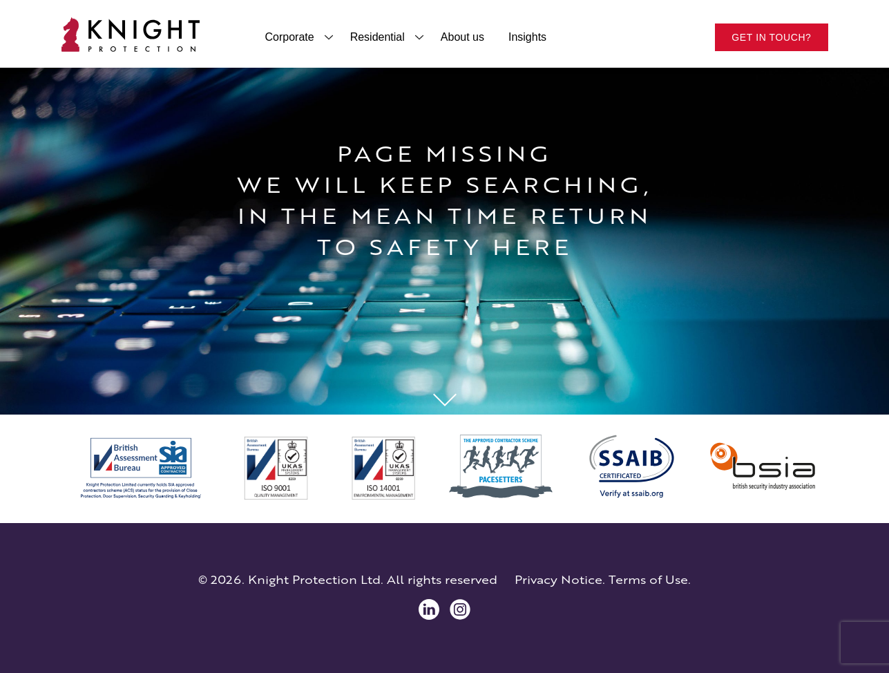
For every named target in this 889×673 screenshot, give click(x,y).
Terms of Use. (650, 579)
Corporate (289, 37)
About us (462, 37)
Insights (527, 37)
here (532, 247)
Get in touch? (771, 37)
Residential (377, 37)
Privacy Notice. (560, 579)
